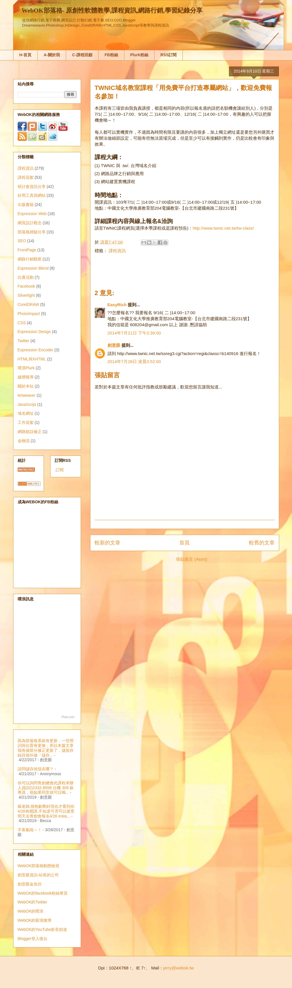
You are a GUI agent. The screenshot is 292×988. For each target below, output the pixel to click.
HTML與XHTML (32, 359)
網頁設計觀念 (30, 223)
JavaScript (27, 404)
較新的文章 (107, 543)
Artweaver (27, 395)
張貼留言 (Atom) (191, 559)
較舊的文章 (262, 543)
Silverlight (26, 295)
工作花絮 (26, 422)
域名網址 (26, 413)
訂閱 (60, 470)
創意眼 (114, 345)
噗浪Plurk (26, 368)
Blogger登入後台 (32, 938)
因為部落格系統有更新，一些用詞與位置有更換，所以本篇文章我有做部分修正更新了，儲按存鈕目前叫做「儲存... (46, 747)
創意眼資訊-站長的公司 (38, 875)
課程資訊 (117, 250)
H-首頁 (25, 55)
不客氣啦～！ (30, 829)
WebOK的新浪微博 (35, 920)
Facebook (26, 286)
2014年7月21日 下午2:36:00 (134, 332)
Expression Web (32, 213)
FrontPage (27, 250)
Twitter (23, 340)
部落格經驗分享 (32, 232)
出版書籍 (26, 204)
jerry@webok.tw (178, 967)
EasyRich (117, 304)
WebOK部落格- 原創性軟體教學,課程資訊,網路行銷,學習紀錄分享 (112, 10)
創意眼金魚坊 (30, 884)
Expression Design (34, 331)
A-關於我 (52, 55)
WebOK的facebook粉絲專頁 (43, 893)
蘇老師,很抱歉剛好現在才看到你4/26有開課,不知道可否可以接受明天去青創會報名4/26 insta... (46, 811)
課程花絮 (26, 177)
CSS (22, 322)
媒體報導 (26, 377)
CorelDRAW (28, 304)
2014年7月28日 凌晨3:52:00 (134, 361)
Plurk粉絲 (139, 55)
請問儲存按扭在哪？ (36, 769)
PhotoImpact (29, 313)
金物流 (24, 440)
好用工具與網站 (32, 195)
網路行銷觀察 (30, 259)
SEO (22, 241)
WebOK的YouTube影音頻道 (42, 929)
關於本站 (26, 386)
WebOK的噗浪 (31, 911)
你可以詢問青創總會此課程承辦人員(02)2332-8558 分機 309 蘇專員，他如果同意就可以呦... (46, 788)
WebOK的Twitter (32, 902)
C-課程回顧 (82, 55)
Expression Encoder (35, 350)
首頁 (184, 543)
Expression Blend (33, 268)
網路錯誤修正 (30, 431)
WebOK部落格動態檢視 (39, 865)
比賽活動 (26, 277)
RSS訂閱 (169, 55)
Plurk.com (68, 717)
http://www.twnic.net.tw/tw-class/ (223, 228)
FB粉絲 (111, 55)
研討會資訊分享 (32, 186)
